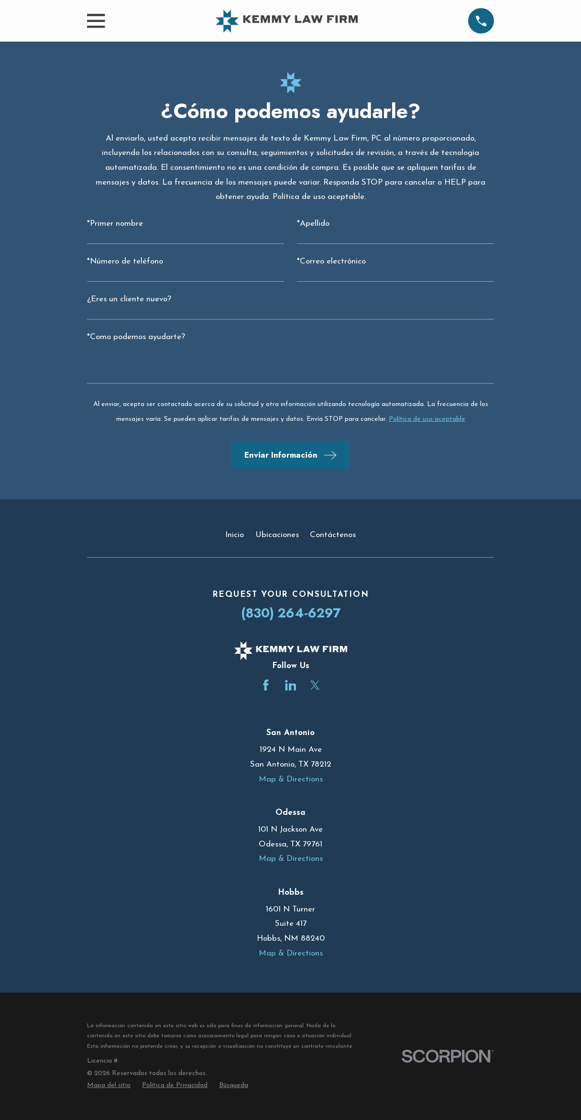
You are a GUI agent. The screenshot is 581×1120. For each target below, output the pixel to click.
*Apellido (313, 224)
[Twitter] (315, 685)
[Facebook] (266, 685)
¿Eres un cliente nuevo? (129, 299)
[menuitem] (109, 1085)
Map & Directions (291, 779)
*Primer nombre (115, 224)
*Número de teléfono (125, 261)
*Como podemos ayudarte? (136, 337)
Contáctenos (333, 535)
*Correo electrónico (331, 261)
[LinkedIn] (290, 685)
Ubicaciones (277, 535)
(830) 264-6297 (290, 613)
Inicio (234, 535)
